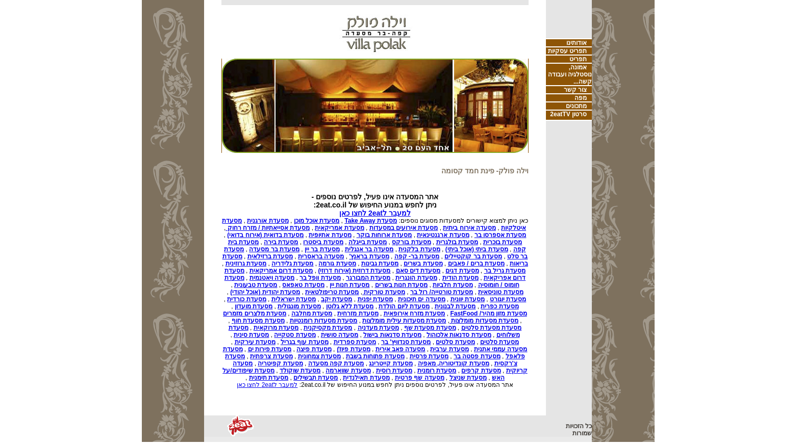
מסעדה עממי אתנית (501, 349)
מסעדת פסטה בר (477, 356)
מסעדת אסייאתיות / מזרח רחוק (268, 227)
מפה (580, 97)
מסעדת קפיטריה (280, 363)
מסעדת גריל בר (505, 270)
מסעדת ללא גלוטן (350, 306)
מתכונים (576, 106)
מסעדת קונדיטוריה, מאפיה (453, 363)
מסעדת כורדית (246, 299)
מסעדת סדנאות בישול (392, 334)
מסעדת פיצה (313, 349)
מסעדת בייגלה (367, 242)
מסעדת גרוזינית (246, 263)
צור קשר (575, 89)
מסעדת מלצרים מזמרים (254, 313)
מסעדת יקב (336, 299)
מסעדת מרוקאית (276, 327)
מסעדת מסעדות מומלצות (483, 320)
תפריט (578, 59)
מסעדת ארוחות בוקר (384, 235)
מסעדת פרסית (429, 356)
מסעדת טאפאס (303, 284)
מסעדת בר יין (322, 249)
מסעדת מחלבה (311, 313)
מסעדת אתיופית (330, 235)
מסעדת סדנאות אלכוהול (459, 334)
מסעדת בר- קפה (417, 256)
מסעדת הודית (460, 277)
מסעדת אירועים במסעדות (403, 227)
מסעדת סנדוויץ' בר (406, 342)
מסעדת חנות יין (350, 284)
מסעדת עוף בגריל (305, 342)
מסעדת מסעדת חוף (258, 320)
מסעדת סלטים (499, 342)
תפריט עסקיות (567, 51)
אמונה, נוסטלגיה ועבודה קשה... (570, 74)
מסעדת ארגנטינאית (443, 235)
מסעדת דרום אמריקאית (281, 270)
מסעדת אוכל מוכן (317, 220)
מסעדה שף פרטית (419, 377)
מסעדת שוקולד (300, 370)
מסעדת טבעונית (255, 284)
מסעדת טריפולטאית (332, 292)
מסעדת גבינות (379, 263)
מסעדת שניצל (468, 377)
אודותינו (576, 42)
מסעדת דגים (462, 270)
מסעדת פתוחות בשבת (375, 356)
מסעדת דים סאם (418, 270)
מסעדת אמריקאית (339, 227)
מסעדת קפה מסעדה (336, 363)
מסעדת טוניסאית (500, 292)
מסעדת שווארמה (348, 370)
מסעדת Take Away (370, 220)
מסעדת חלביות (452, 284)
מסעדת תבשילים (315, 377)
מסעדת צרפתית (271, 356)
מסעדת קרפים (481, 370)
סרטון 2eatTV (568, 114)
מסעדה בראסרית (321, 256)
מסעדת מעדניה (378, 327)
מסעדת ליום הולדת (404, 306)
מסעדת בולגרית (457, 242)
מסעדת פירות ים (270, 349)
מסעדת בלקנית (419, 249)
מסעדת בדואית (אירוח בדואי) (265, 235)
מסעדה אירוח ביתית (469, 227)
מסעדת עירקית (255, 342)
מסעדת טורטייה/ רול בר (441, 292)
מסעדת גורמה (337, 263)
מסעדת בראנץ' (369, 256)
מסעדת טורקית (383, 292)
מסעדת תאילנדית (366, 377)
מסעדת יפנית (375, 299)
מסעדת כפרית (499, 306)
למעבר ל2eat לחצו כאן (375, 213)
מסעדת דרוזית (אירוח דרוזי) (354, 270)
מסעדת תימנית (268, 377)
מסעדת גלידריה (292, 263)
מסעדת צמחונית (319, 356)
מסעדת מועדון (253, 306)
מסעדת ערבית (449, 349)
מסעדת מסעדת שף (430, 327)
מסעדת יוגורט (508, 299)
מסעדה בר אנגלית (369, 249)
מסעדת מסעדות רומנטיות (324, 320)
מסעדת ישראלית (293, 299)
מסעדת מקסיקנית (328, 327)
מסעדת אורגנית (267, 220)
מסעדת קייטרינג (390, 363)
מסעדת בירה (281, 242)
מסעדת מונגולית (299, 306)
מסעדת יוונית (468, 299)
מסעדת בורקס (411, 242)
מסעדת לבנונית (455, 306)
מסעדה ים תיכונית (421, 299)
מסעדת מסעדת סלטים (491, 327)
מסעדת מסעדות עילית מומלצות (404, 320)
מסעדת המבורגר (368, 277)
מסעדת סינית (251, 334)
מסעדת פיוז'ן (353, 349)
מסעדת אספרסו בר (500, 235)
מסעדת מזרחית (357, 313)
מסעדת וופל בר (320, 277)
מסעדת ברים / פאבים (476, 263)
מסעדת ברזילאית (270, 256)
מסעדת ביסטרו (323, 242)
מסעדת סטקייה (294, 334)
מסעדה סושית (339, 334)
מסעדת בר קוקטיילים (473, 256)
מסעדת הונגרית (416, 277)
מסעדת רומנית (436, 370)
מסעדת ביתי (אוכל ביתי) (476, 249)
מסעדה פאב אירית (401, 349)
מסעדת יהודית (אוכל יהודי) (265, 292)
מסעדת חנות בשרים (401, 284)
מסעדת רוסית (394, 370)
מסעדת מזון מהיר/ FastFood (488, 313)
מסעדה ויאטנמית (271, 277)
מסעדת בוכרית (502, 242)
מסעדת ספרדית (355, 342)
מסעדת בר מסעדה (274, 249)
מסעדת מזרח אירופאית (414, 313)
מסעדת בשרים (423, 263)
